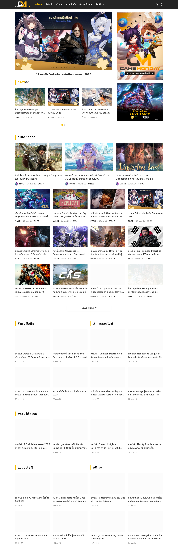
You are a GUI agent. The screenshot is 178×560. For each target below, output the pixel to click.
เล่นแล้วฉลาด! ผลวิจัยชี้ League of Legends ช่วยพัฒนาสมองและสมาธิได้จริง (32, 215)
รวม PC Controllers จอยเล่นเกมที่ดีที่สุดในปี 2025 (31, 537)
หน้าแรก (39, 4)
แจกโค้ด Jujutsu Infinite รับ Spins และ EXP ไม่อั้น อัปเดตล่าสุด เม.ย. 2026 (70, 446)
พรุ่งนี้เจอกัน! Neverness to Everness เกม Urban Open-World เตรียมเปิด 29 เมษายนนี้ (69, 252)
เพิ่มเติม (98, 4)
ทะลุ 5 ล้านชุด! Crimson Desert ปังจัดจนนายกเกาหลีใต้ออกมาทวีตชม (144, 252)
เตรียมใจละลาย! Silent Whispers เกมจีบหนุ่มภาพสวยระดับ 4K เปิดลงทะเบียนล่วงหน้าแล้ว (106, 215)
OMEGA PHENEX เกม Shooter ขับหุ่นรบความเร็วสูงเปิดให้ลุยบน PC (31, 290)
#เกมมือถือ (71, 4)
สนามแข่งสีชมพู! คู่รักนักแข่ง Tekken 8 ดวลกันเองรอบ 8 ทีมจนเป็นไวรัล (32, 252)
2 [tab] (64, 125)
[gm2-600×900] (140, 46)
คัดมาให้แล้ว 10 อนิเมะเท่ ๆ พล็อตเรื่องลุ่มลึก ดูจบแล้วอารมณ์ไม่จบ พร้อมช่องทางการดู (145, 499)
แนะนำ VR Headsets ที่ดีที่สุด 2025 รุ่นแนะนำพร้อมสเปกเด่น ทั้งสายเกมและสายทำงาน (69, 499)
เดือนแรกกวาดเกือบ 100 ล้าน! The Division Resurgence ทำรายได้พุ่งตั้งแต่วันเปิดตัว (106, 252)
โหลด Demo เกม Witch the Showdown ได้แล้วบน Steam (96, 111)
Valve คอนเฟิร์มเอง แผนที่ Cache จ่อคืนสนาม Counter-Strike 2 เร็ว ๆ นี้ (70, 290)
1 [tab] (62, 125)
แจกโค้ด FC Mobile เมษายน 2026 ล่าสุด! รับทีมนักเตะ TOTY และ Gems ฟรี (32, 446)
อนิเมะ (97, 467)
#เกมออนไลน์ (103, 323)
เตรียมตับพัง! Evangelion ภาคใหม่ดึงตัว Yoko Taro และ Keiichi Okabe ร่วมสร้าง (145, 537)
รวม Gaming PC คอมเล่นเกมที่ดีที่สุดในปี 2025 (32, 499)
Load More (89, 308)
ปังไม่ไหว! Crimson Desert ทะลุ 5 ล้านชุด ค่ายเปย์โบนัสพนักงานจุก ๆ (38, 177)
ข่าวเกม (59, 4)
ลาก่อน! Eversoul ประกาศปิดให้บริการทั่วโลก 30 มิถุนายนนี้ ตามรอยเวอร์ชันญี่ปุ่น (87, 177)
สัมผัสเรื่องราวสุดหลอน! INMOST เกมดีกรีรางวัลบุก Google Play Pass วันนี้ (107, 290)
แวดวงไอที (25, 467)
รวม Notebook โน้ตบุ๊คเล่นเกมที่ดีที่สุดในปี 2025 (68, 537)
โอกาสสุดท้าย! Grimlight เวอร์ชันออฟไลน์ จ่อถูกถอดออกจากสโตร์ (29, 111)
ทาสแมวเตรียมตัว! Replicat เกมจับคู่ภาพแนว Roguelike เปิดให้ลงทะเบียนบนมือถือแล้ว (70, 215)
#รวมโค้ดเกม (85, 4)
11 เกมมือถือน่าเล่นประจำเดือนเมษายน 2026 (63, 75)
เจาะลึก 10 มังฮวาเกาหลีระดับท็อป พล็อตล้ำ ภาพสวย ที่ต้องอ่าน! (107, 499)
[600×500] (140, 102)
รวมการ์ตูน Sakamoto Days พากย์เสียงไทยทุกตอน (106, 537)
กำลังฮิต (49, 4)
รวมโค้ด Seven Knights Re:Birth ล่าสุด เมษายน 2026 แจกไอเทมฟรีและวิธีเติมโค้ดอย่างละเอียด (106, 446)
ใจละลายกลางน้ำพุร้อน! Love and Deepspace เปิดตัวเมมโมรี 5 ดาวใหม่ (134, 177)
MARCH (22, 184)
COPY (130, 258)
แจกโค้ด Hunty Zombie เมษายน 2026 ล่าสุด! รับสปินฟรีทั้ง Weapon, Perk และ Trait (145, 446)
